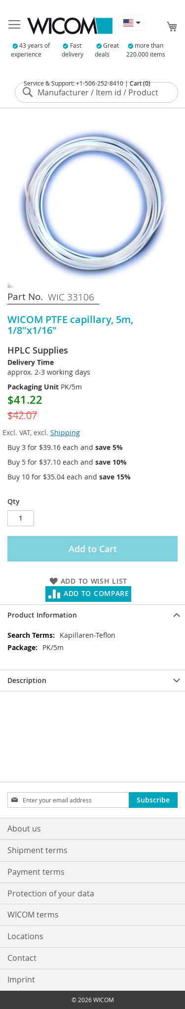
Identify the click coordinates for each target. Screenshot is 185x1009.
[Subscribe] (153, 800)
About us (24, 828)
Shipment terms (37, 850)
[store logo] (69, 26)
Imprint (21, 979)
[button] (131, 22)
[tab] (92, 614)
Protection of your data (50, 893)
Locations (25, 936)
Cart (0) (140, 83)
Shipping (65, 432)
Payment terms (36, 871)
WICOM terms (33, 914)
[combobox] (96, 92)
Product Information (42, 615)
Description (26, 680)
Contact (22, 957)
